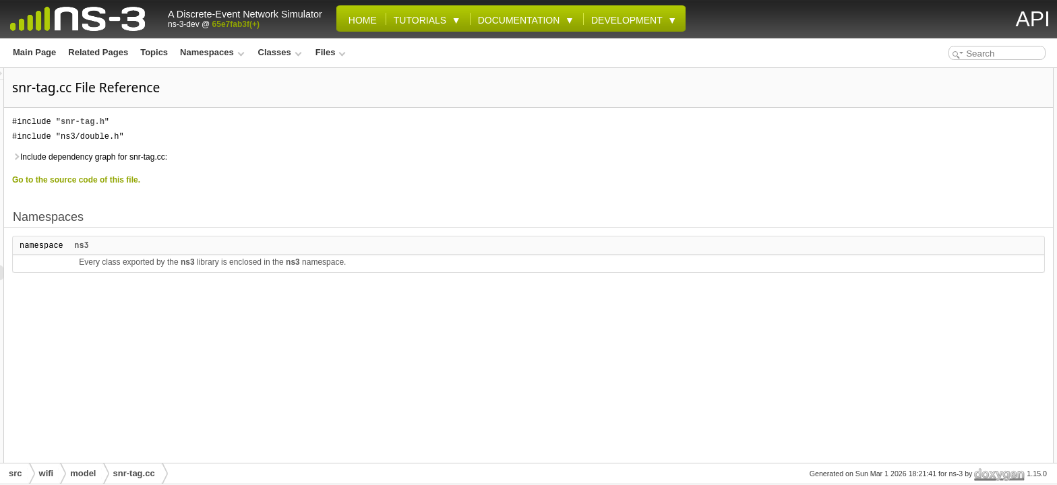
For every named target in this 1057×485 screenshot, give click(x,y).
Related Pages (98, 52)
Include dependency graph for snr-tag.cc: (258, 157)
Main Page (34, 52)
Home (360, 20)
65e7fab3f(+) (236, 24)
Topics (154, 52)
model (83, 473)
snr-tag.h (251, 121)
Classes (280, 52)
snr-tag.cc (134, 473)
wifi (46, 473)
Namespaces (212, 52)
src (15, 473)
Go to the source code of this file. (245, 180)
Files (330, 52)
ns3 (250, 245)
